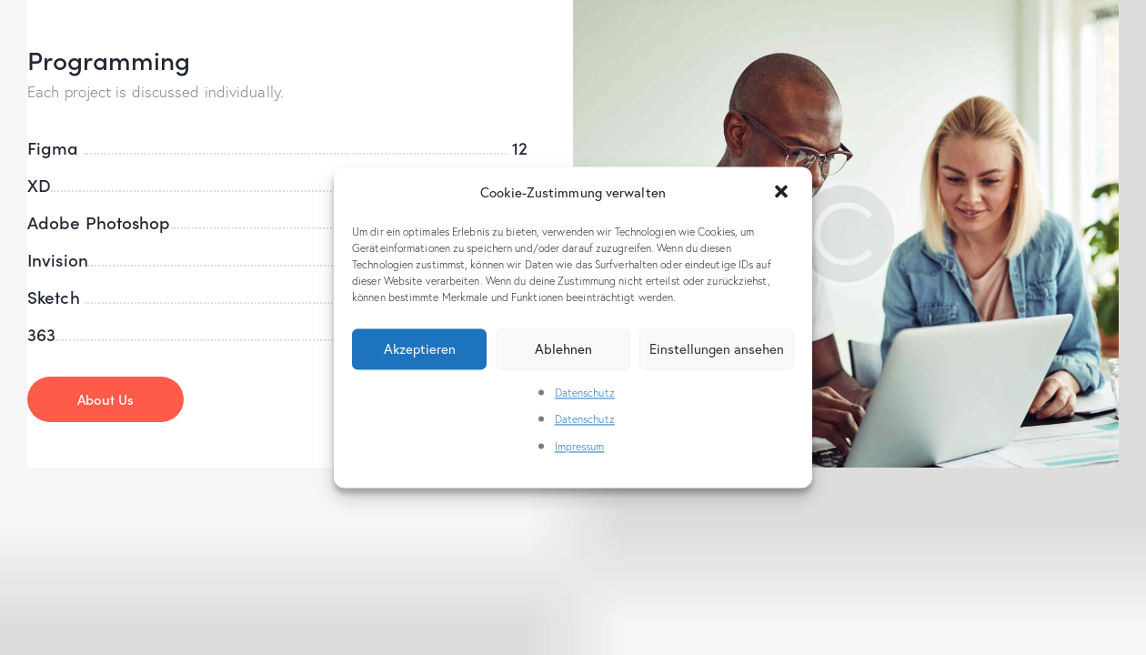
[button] (783, 193)
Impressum (580, 446)
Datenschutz (585, 392)
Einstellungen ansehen (716, 348)
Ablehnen (563, 348)
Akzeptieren (420, 348)
